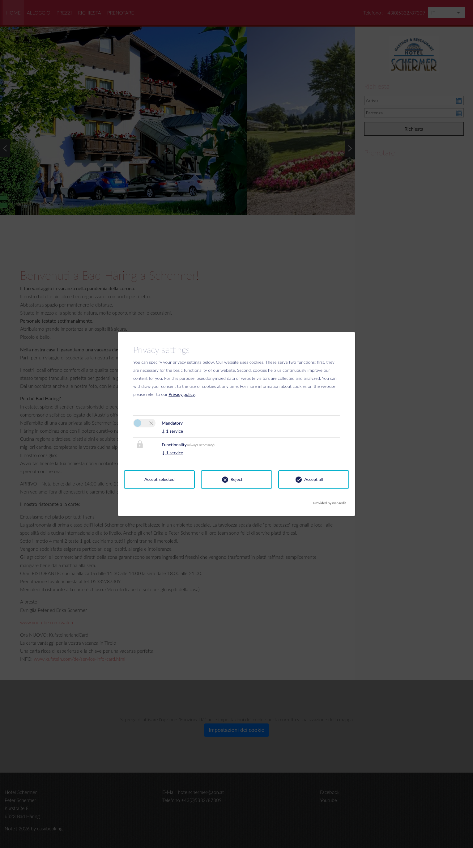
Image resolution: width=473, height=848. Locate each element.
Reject (236, 479)
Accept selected (159, 479)
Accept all (313, 479)
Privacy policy (181, 394)
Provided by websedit (329, 501)
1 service (172, 431)
